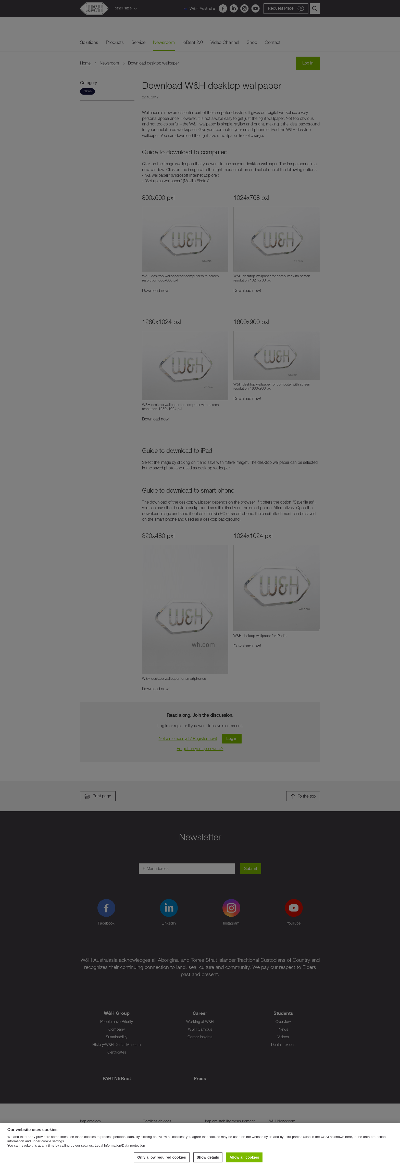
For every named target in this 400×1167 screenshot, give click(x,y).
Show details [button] (207, 1157)
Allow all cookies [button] (244, 1157)
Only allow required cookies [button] (161, 1157)
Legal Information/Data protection (120, 1145)
